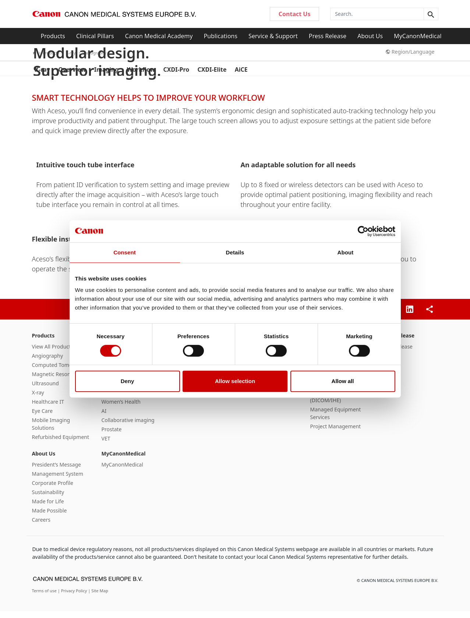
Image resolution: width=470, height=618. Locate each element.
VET (106, 445)
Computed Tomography (60, 371)
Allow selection (235, 381)
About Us (370, 36)
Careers (41, 526)
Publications (220, 36)
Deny (127, 381)
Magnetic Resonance (57, 381)
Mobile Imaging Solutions (51, 431)
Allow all (343, 381)
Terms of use (45, 597)
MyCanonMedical (418, 36)
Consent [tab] (124, 252)
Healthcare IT (48, 408)
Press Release (327, 36)
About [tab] (346, 252)
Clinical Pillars (95, 36)
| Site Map (98, 597)
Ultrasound (45, 390)
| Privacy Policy (73, 597)
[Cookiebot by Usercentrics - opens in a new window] (363, 231)
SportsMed (115, 399)
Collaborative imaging (128, 427)
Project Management (335, 433)
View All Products (52, 353)
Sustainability (48, 499)
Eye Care (42, 417)
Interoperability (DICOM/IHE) (329, 403)
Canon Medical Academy (159, 36)
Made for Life (48, 508)
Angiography (47, 362)
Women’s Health (121, 408)
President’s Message (56, 471)
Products (53, 36)
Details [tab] (235, 252)
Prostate (112, 436)
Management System (57, 480)
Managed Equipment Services (335, 420)
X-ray (38, 399)
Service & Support (273, 36)
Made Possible (49, 517)
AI (104, 417)
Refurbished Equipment (60, 443)
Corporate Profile (53, 489)
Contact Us (295, 14)
